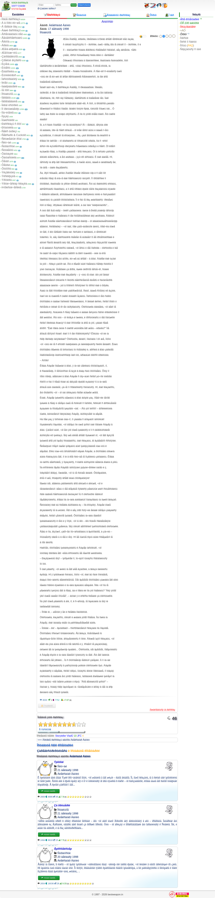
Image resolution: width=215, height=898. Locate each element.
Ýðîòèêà (7, 179)
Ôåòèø (6, 164)
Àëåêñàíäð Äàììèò (59, 25)
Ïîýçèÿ (5, 116)
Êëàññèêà (8, 71)
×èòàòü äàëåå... (48, 791)
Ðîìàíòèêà (7, 127)
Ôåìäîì (5, 161)
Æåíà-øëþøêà (10, 49)
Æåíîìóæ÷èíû (9, 52)
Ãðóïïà (5, 41)
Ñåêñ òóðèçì (9, 131)
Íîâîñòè (184, 37)
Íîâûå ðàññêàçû (11, 19)
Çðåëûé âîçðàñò (11, 60)
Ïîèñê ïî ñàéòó (188, 41)
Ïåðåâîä (6, 97)
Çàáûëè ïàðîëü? (47, 8)
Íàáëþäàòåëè (9, 86)
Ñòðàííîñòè (8, 146)
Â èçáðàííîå (47, 706)
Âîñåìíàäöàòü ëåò (12, 34)
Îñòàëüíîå (7, 93)
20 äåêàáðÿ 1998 (67, 856)
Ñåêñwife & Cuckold (14, 135)
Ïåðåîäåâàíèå (9, 101)
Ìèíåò (5, 82)
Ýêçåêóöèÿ (8, 172)
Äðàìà (5, 45)
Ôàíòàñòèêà (9, 157)
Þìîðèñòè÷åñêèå (11, 187)
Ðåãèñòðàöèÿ (84, 5)
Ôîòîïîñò (6, 168)
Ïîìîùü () (187, 45)
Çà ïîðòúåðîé (62, 805)
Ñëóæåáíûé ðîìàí (12, 138)
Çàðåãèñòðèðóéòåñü (52, 750)
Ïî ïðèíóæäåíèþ (10, 108)
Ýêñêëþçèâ (8, 176)
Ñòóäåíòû (7, 150)
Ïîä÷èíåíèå (8, 112)
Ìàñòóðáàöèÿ (9, 78)
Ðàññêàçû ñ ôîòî (11, 123)
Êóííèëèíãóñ (9, 75)
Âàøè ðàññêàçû (11, 30)
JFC (79, 736)
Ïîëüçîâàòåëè (188, 26)
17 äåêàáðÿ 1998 (58, 28)
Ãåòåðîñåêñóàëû (12, 37)
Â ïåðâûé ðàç (9, 26)
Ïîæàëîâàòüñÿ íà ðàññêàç (162, 709)
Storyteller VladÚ (64, 736)
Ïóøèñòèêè (8, 120)
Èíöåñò (6, 67)
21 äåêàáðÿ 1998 (67, 770)
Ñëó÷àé (6, 142)
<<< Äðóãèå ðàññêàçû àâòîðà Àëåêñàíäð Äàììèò (64, 740)
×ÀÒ (183, 30)
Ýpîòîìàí (59, 762)
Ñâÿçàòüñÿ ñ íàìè (190, 49)
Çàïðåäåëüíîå (10, 56)
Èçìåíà (5, 64)
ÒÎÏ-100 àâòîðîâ (189, 23)
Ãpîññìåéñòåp (63, 848)
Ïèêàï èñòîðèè (10, 105)
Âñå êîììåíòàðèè (189, 19)
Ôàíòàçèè (7, 153)
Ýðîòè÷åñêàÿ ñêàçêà (14, 183)
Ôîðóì (183, 34)
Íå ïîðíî (5, 90)
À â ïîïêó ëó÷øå (11, 22)
